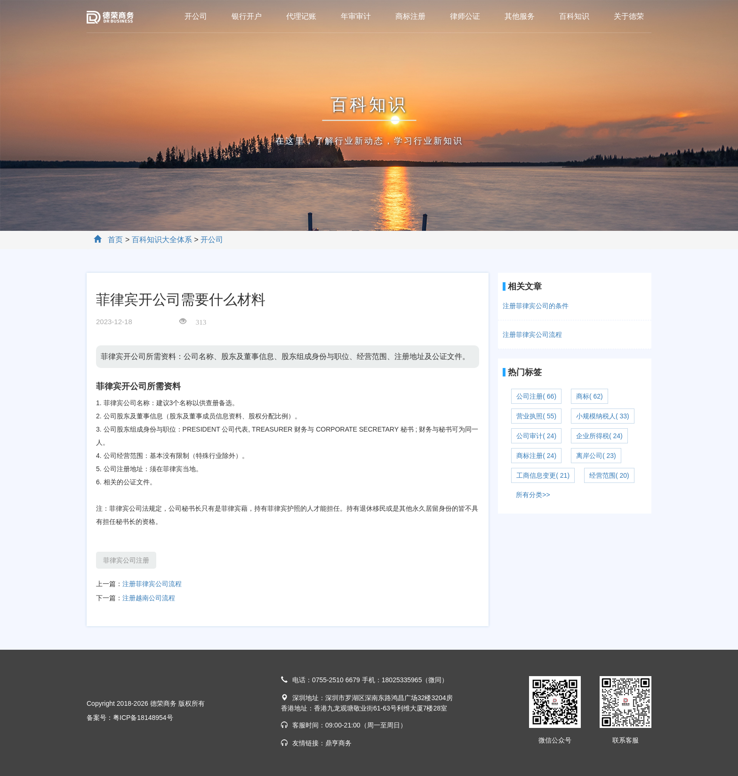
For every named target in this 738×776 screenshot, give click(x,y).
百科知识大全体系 (162, 240)
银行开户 (247, 16)
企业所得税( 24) (599, 436)
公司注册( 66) (536, 396)
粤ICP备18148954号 (143, 717)
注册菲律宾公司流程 (152, 584)
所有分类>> (533, 494)
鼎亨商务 (338, 743)
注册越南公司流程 (148, 598)
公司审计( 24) (536, 436)
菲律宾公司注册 (126, 560)
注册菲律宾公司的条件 (536, 306)
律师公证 (465, 16)
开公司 (195, 16)
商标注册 (410, 16)
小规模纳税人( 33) (602, 416)
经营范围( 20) (609, 475)
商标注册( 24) (536, 455)
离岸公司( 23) (596, 455)
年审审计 (356, 16)
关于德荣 (629, 16)
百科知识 (574, 16)
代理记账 (301, 16)
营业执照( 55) (536, 416)
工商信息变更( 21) (543, 475)
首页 (115, 240)
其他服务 (520, 16)
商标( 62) (589, 396)
